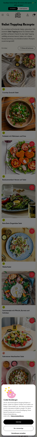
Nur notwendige (18, 428)
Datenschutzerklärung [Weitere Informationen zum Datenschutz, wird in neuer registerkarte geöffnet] (17, 416)
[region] (18, 410)
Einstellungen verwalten (18, 433)
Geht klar (18, 422)
